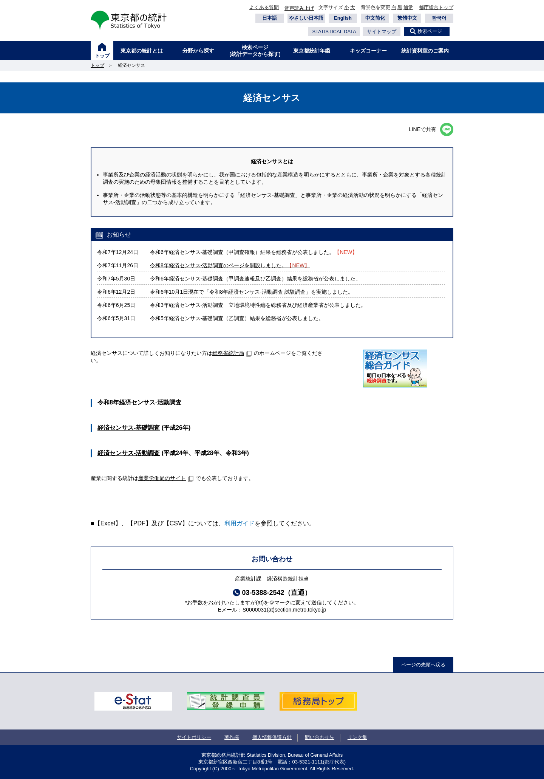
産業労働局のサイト (162, 478)
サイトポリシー (194, 737)
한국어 (439, 18)
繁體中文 (407, 18)
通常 (408, 7)
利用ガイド (239, 523)
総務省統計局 (228, 353)
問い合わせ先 (319, 737)
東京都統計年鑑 (311, 51)
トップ (102, 56)
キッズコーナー (368, 51)
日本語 (269, 18)
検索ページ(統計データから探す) (254, 50)
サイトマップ (381, 31)
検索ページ (429, 31)
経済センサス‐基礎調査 (128, 427)
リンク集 (357, 737)
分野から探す (198, 51)
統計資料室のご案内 (425, 51)
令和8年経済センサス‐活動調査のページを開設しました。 (230, 265)
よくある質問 (264, 7)
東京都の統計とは (142, 51)
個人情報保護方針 (272, 737)
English (343, 18)
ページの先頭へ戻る (423, 664)
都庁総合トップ (436, 7)
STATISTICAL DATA (334, 31)
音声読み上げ (299, 8)
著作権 (231, 737)
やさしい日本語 (306, 18)
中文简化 (375, 18)
